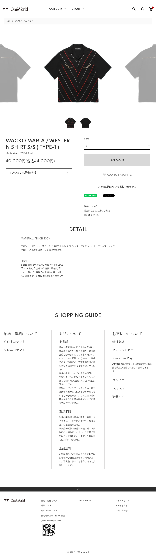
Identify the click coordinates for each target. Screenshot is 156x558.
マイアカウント (122, 501)
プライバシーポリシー (51, 521)
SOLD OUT (117, 160)
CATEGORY (55, 9)
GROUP (76, 9)
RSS (80, 501)
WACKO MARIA (24, 21)
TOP (8, 21)
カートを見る (122, 506)
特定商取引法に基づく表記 (97, 211)
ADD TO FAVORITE (117, 174)
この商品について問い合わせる (117, 187)
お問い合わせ (122, 511)
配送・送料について (50, 501)
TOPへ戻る (78, 489)
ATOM (87, 501)
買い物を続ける (91, 215)
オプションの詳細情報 (22, 172)
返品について (90, 206)
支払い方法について (50, 511)
